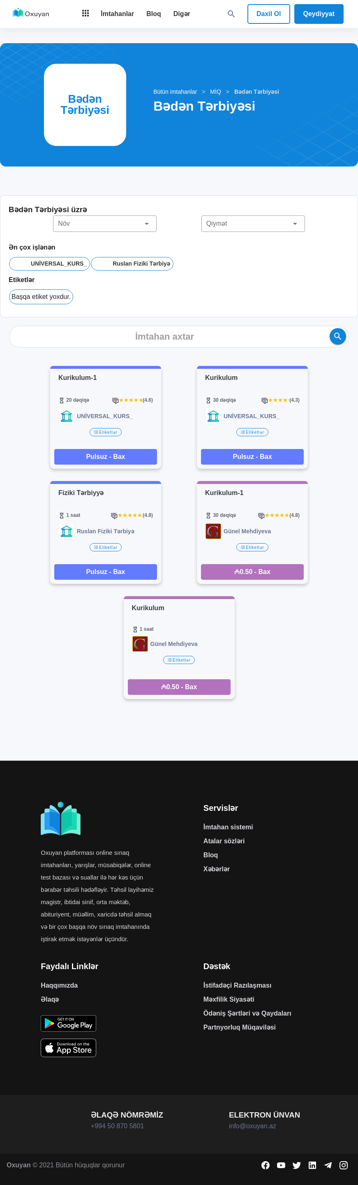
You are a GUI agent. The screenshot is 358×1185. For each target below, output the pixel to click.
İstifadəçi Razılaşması (237, 985)
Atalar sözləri (224, 841)
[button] (105, 223)
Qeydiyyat (319, 13)
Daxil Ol (268, 13)
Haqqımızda (59, 985)
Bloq (210, 855)
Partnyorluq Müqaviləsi (239, 1027)
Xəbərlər (216, 869)
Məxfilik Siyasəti (228, 999)
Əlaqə (50, 999)
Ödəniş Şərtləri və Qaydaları (247, 1013)
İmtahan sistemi (228, 827)
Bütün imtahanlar (175, 91)
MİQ (215, 91)
